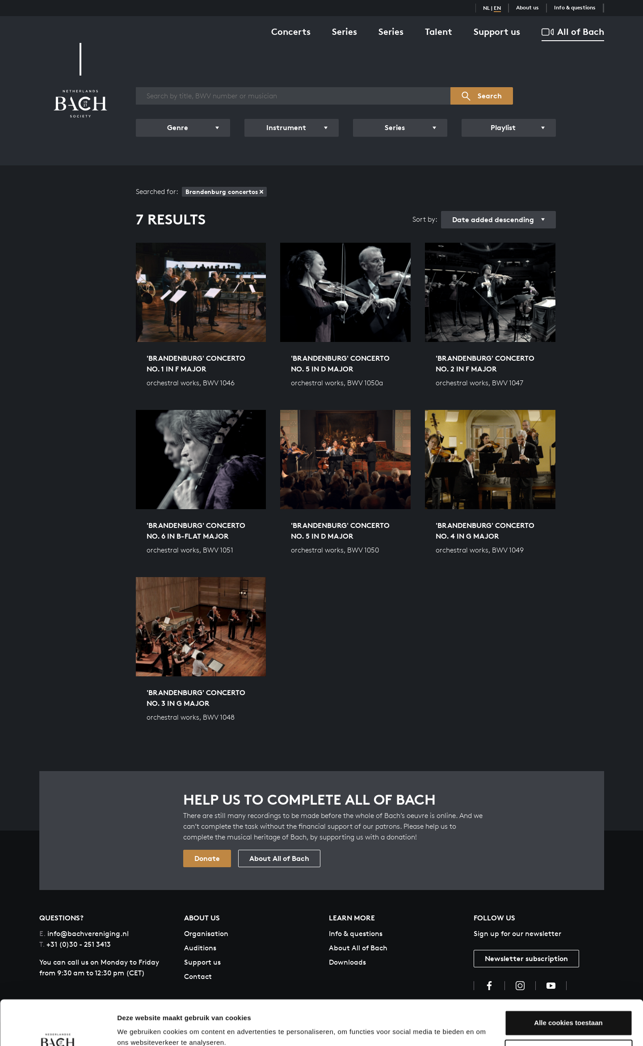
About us (527, 7)
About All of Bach (279, 858)
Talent (438, 31)
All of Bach (573, 32)
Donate (207, 858)
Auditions (200, 948)
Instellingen (136, 1028)
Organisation (206, 933)
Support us (497, 31)
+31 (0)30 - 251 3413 (75, 944)
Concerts (291, 31)
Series (344, 31)
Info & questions (575, 7)
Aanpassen (569, 1013)
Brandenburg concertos (224, 191)
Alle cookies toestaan (568, 984)
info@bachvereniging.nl (84, 933)
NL (486, 7)
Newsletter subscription (526, 958)
